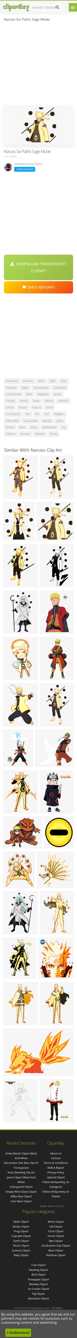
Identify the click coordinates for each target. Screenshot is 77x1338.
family (24, 401)
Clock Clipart (56, 1231)
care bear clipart (21, 1201)
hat (47, 414)
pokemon (12, 381)
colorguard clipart (21, 1187)
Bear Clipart (55, 1250)
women (63, 401)
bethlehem (49, 427)
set (37, 414)
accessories (41, 387)
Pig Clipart (38, 1294)
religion (59, 414)
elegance (43, 394)
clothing (11, 387)
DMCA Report (55, 1168)
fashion (28, 381)
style (52, 381)
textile (23, 407)
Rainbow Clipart (56, 1255)
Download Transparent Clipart (38, 267)
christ (10, 407)
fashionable (13, 394)
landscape (30, 421)
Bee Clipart (56, 1241)
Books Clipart (21, 1226)
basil (29, 394)
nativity (40, 434)
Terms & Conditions (56, 1163)
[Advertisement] (38, 64)
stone (57, 394)
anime (49, 401)
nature (36, 407)
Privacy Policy (55, 1172)
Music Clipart (21, 1245)
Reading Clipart (38, 1270)
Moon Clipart (56, 1221)
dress (33, 427)
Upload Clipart (56, 1177)
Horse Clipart (56, 1236)
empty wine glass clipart (21, 1191)
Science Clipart (21, 1250)
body (36, 401)
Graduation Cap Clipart (55, 1245)
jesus (60, 421)
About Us (56, 1153)
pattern (10, 434)
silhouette (12, 421)
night (25, 387)
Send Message (24, 169)
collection (60, 387)
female (25, 434)
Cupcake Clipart (21, 1236)
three (53, 434)
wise (41, 381)
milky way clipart (21, 1196)
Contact (56, 1158)
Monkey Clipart (38, 1284)
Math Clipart (21, 1221)
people (10, 401)
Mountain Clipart (38, 1298)
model (10, 427)
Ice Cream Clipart (38, 1289)
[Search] (57, 7)
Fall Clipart (55, 1226)
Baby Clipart (21, 1255)
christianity (13, 414)
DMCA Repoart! (38, 287)
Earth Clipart (21, 1241)
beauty (47, 421)
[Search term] (47, 7)
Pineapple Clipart (38, 1279)
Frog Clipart (21, 1231)
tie (64, 427)
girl (27, 414)
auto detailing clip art (21, 1172)
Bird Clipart (38, 1274)
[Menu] (73, 7)
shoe (49, 407)
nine (22, 427)
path (64, 381)
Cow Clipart (38, 1265)
